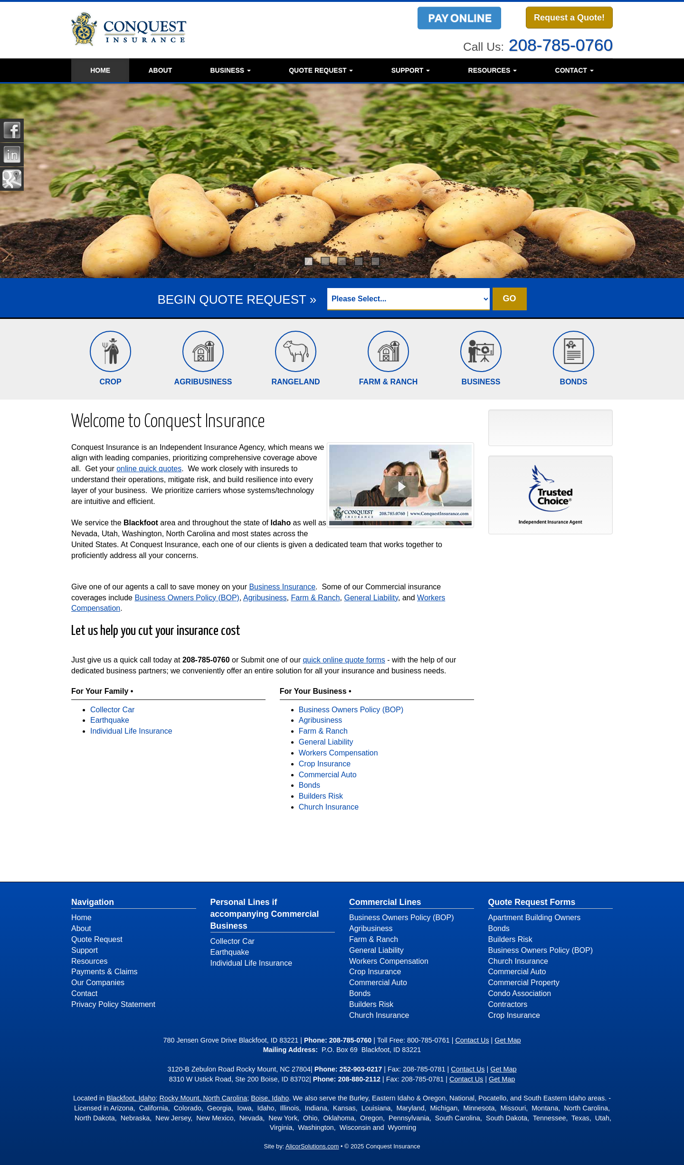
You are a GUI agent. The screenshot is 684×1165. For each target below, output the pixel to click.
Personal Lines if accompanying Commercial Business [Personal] (264, 914)
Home (100, 70)
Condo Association (519, 993)
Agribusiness (265, 598)
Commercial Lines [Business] (385, 902)
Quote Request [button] (321, 70)
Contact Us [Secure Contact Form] (472, 1040)
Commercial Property (524, 983)
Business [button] (230, 70)
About (160, 70)
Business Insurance (282, 587)
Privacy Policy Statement (113, 1004)
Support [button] (410, 70)
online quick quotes (148, 469)
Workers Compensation (338, 753)
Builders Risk (321, 796)
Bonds (309, 785)
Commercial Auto (328, 775)
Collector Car (112, 710)
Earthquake (109, 720)
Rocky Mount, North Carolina (203, 1098)
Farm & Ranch (315, 598)
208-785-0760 (561, 45)
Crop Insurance (325, 764)
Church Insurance (329, 807)
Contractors (508, 1004)
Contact (84, 993)
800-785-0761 (428, 1040)
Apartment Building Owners (534, 917)
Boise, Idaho (270, 1098)
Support (84, 950)
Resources (89, 961)
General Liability (371, 598)
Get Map (507, 1040)
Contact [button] (574, 70)
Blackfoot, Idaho (130, 1098)
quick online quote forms (344, 660)
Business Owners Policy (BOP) (186, 598)
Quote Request (97, 939)
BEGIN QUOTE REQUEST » (236, 299)
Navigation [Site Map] (92, 902)
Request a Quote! (569, 17)
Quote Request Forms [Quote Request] (532, 902)
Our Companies (97, 983)
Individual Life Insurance (131, 731)
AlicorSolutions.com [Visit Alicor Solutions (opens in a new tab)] (312, 1146)
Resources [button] (492, 70)
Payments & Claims (104, 972)
